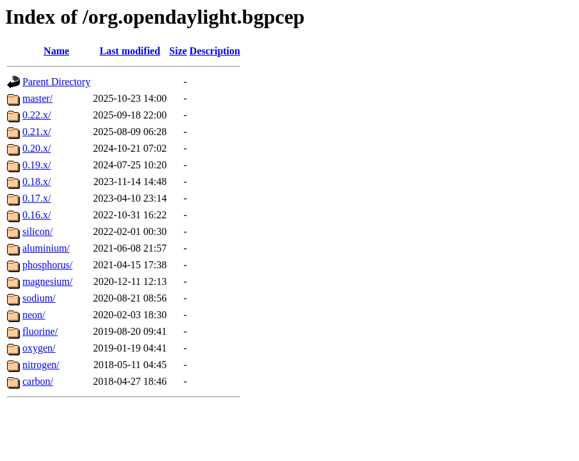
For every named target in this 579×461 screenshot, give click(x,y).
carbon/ (37, 381)
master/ (37, 98)
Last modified (129, 50)
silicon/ (37, 231)
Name (56, 50)
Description (215, 50)
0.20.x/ (36, 148)
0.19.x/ (36, 164)
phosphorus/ (47, 264)
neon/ (33, 314)
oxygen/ (39, 348)
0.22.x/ (36, 114)
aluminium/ (46, 248)
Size (178, 50)
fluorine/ (40, 331)
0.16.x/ (36, 214)
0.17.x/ (36, 198)
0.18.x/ (36, 181)
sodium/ (39, 298)
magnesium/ (47, 281)
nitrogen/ (41, 364)
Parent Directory (56, 81)
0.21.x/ (36, 131)
